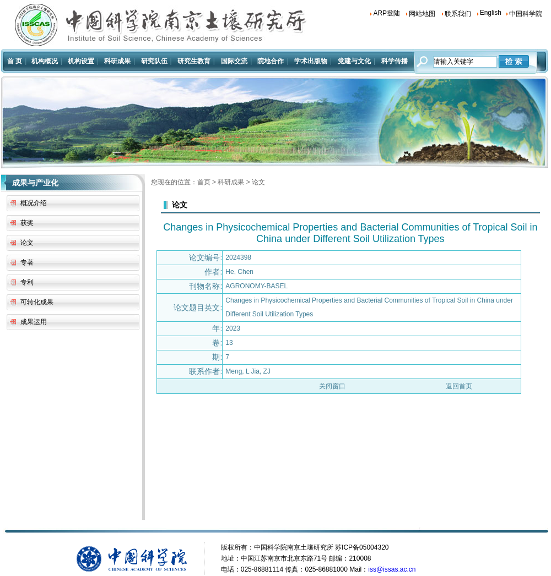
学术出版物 (310, 61)
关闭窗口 (332, 386)
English (490, 13)
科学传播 (394, 61)
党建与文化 (354, 61)
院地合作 (270, 61)
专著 (27, 262)
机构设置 (81, 61)
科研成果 (117, 61)
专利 (27, 282)
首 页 (14, 61)
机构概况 (44, 61)
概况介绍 (33, 203)
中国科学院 (525, 14)
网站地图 (422, 14)
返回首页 (459, 386)
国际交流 (234, 61)
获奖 (27, 223)
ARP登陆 (386, 13)
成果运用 (33, 322)
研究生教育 (193, 61)
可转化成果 (36, 302)
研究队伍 (154, 61)
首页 (203, 182)
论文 (27, 242)
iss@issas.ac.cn (391, 569)
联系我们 (458, 14)
